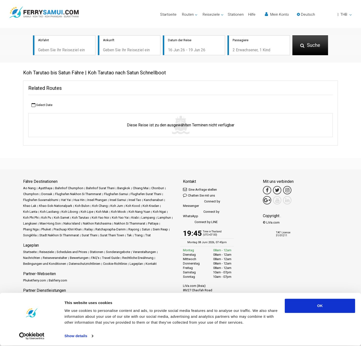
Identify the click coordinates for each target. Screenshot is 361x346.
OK (320, 306)
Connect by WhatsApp (201, 214)
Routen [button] (188, 14)
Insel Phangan (97, 200)
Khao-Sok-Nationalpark (55, 206)
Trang (139, 236)
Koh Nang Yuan (139, 212)
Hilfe (252, 14)
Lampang (148, 218)
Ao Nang (29, 188)
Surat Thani (89, 236)
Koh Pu (46, 218)
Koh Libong (69, 212)
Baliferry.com (58, 281)
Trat (148, 236)
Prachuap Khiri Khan (68, 230)
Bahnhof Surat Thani (100, 188)
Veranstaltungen (144, 252)
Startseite (168, 14)
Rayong (133, 230)
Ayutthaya (45, 188)
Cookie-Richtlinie (115, 264)
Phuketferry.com (34, 281)
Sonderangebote (118, 252)
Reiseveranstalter (55, 258)
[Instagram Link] (287, 190)
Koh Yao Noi (100, 218)
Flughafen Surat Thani (146, 194)
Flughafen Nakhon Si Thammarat (78, 194)
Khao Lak (29, 206)
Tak (129, 236)
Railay (88, 230)
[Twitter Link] (277, 190)
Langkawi (30, 224)
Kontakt (151, 264)
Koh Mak (102, 212)
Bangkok (123, 188)
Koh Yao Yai (120, 218)
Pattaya (153, 224)
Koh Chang (100, 206)
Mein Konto (277, 14)
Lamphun (164, 218)
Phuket (46, 230)
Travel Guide (111, 258)
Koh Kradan (151, 206)
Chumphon (31, 194)
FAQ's (95, 258)
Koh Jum (116, 206)
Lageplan (136, 264)
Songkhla (30, 236)
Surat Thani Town (112, 236)
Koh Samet (61, 218)
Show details (75, 336)
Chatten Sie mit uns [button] (199, 196)
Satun (146, 230)
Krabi (135, 218)
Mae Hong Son (50, 224)
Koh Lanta (30, 212)
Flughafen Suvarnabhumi (40, 200)
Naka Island (71, 224)
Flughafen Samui (116, 194)
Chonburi (157, 188)
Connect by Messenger (201, 204)
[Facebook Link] (267, 190)
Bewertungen (79, 258)
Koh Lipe (87, 212)
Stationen (236, 14)
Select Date (41, 105)
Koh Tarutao (80, 218)
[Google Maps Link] (267, 201)
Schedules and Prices (72, 252)
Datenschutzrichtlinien (84, 264)
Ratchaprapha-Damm (110, 230)
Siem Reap (160, 230)
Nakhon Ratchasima (97, 224)
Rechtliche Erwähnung (137, 258)
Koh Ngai (159, 212)
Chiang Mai (141, 188)
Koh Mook (118, 212)
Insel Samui (118, 200)
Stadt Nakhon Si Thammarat (59, 236)
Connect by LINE (200, 223)
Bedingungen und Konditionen (44, 264)
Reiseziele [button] (211, 14)
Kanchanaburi (153, 200)
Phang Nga (31, 230)
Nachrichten (31, 258)
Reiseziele (46, 252)
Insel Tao (135, 200)
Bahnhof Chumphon (69, 188)
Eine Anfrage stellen (200, 190)
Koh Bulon (82, 206)
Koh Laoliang (49, 212)
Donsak (46, 194)
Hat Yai (66, 200)
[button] (324, 14)
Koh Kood (133, 206)
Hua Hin (79, 200)
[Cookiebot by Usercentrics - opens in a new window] (31, 336)
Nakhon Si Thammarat (129, 224)
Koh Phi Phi (31, 218)
